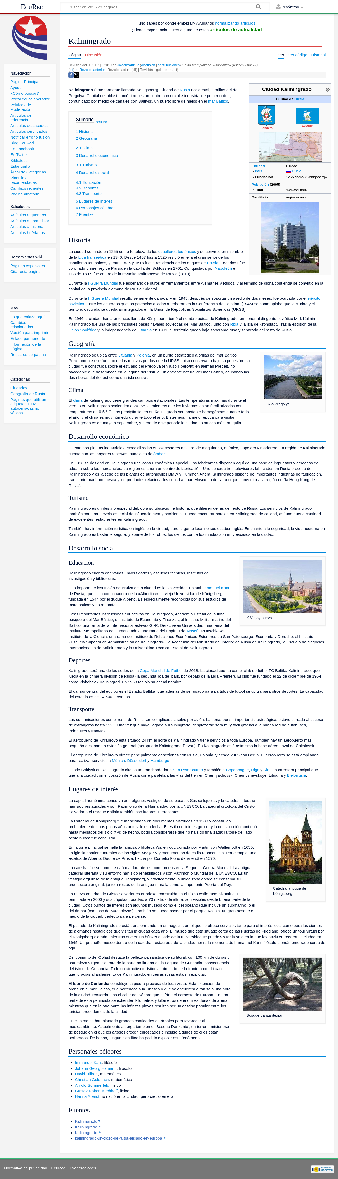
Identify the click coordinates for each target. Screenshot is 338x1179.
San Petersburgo (188, 769)
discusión (148, 65)
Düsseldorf (136, 760)
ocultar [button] (101, 122)
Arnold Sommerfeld (92, 1085)
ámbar (159, 453)
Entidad (258, 166)
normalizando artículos (235, 23)
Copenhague (237, 769)
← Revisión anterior (90, 70)
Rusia (299, 99)
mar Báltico (218, 101)
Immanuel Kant (215, 588)
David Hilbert (86, 1074)
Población (260, 184)
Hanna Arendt (87, 1096)
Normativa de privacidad (25, 1168)
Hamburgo (160, 760)
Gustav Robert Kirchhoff (96, 1091)
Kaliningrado (86, 1121)
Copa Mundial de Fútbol (161, 670)
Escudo (307, 125)
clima (77, 400)
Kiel (267, 769)
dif (71, 70)
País (258, 171)
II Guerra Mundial (103, 298)
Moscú (192, 631)
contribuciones (169, 65)
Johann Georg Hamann (96, 1068)
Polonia (143, 355)
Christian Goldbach (92, 1079)
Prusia (212, 263)
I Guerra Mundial (103, 283)
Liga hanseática (92, 257)
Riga (234, 324)
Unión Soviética (82, 330)
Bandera (267, 128)
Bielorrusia (296, 775)
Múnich (118, 760)
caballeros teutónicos (177, 251)
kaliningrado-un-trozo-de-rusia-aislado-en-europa (118, 1138)
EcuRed (32, 7)
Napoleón (223, 268)
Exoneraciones (82, 1168)
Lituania (145, 330)
